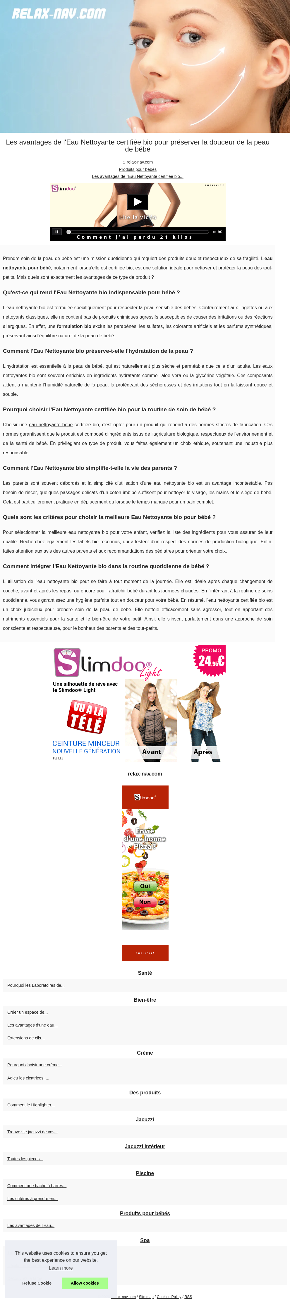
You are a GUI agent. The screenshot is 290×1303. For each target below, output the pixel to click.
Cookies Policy (169, 1297)
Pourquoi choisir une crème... (34, 1065)
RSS (188, 1297)
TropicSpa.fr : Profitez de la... (34, 1252)
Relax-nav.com (123, 1297)
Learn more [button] (61, 1268)
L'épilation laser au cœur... (31, 1265)
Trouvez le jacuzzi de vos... (32, 1132)
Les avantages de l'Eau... (30, 1225)
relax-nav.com (140, 162)
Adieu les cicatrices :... (28, 1078)
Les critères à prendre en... (32, 1198)
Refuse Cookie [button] (37, 1283)
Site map (146, 1297)
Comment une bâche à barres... (36, 1185)
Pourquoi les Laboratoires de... (36, 985)
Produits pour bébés (138, 169)
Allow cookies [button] (85, 1283)
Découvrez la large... (26, 1278)
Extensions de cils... (25, 1038)
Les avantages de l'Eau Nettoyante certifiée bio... (137, 176)
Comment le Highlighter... (31, 1105)
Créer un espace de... (27, 1012)
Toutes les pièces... (25, 1158)
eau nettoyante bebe (51, 424)
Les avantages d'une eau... (32, 1025)
